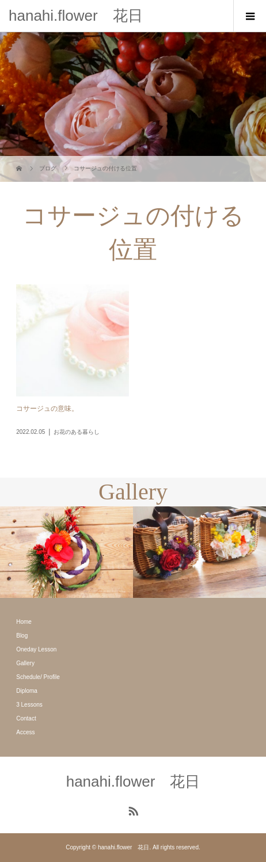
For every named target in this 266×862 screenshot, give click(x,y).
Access (25, 732)
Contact (26, 718)
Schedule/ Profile (38, 677)
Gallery (25, 663)
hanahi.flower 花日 (76, 15)
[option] (66, 552)
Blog (22, 635)
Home (24, 622)
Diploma (26, 691)
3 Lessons (29, 704)
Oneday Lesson (36, 649)
